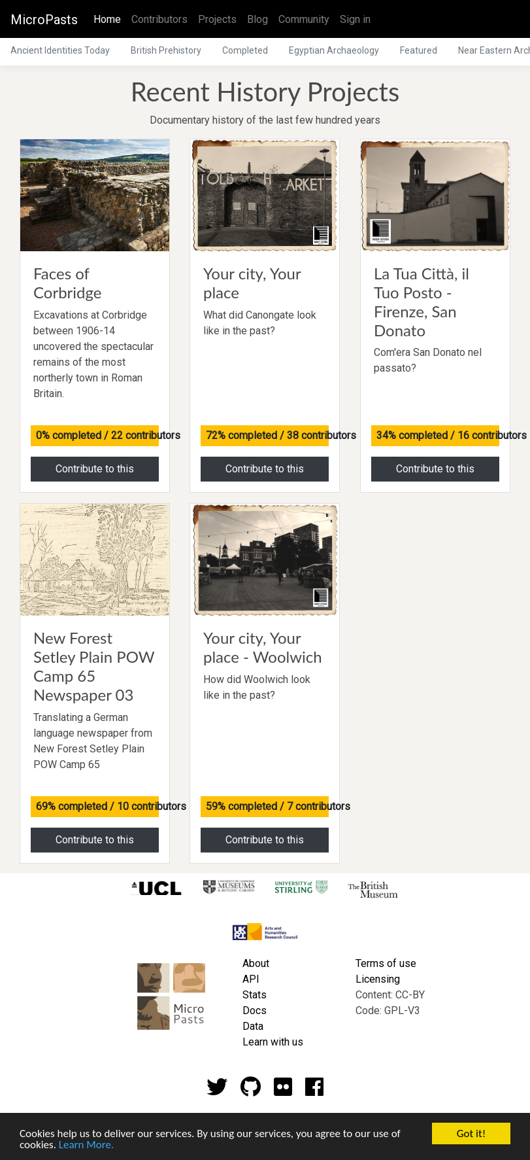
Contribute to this (95, 469)
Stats (254, 995)
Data (252, 1026)
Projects (217, 19)
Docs (254, 1010)
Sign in (355, 19)
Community (303, 19)
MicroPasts (44, 19)
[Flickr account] (283, 1091)
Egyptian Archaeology (334, 50)
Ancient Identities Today (60, 50)
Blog (257, 19)
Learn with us (272, 1042)
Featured (418, 50)
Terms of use (386, 963)
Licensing (378, 979)
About (255, 963)
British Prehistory (166, 50)
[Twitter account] (217, 1091)
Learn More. (86, 1145)
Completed (245, 50)
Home (109, 18)
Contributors (159, 19)
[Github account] (250, 1091)
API (250, 979)
